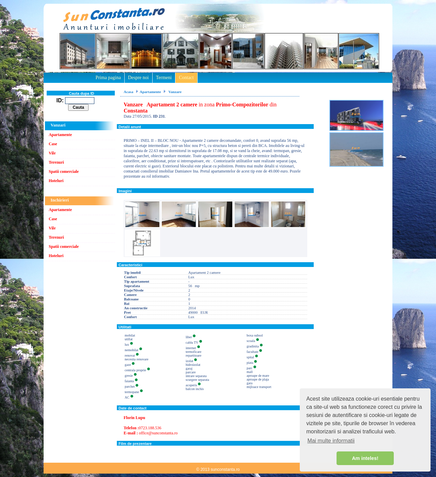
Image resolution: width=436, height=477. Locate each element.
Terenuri (56, 162)
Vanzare (175, 92)
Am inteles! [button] (365, 458)
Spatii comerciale (64, 171)
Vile (52, 153)
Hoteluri (56, 180)
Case (53, 143)
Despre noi (138, 77)
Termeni (164, 77)
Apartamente (60, 134)
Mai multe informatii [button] (331, 441)
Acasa (128, 92)
